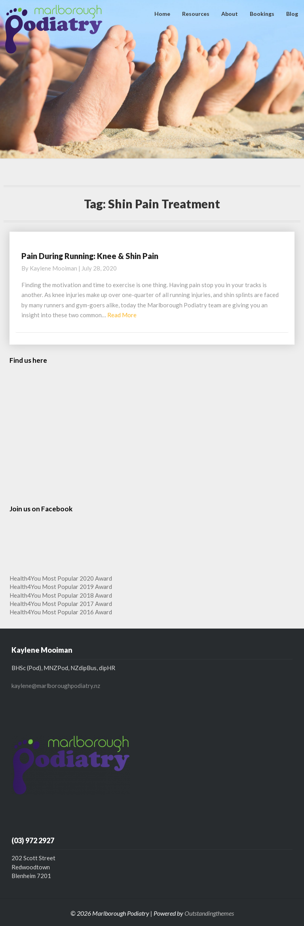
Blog (292, 13)
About (229, 13)
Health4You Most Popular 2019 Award (61, 586)
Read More (122, 314)
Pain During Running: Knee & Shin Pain (89, 256)
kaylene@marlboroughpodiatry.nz (55, 685)
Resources (195, 13)
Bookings (262, 13)
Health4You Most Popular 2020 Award (61, 578)
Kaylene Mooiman (53, 268)
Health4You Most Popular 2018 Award (61, 595)
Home (162, 13)
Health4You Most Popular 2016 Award (61, 611)
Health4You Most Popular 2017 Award (61, 603)
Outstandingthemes (209, 913)
